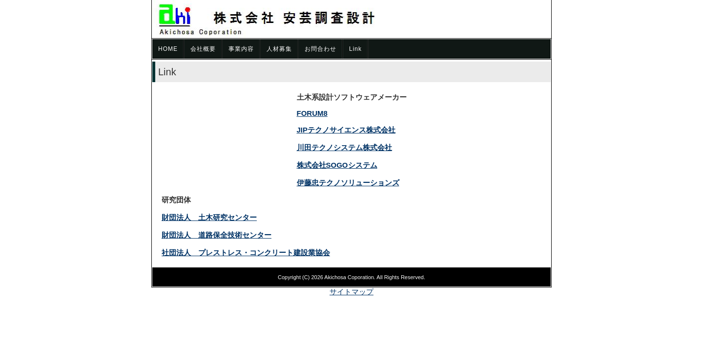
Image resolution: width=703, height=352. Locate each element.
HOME (168, 48)
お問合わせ (320, 48)
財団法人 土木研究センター (209, 217)
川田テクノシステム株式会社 (344, 147)
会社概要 (203, 48)
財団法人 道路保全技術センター (216, 235)
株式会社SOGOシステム (337, 165)
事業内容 (241, 48)
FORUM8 (312, 113)
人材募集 (279, 48)
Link (355, 48)
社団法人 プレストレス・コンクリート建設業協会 (246, 252)
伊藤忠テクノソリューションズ (348, 182)
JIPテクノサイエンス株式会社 (346, 130)
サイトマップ (351, 291)
